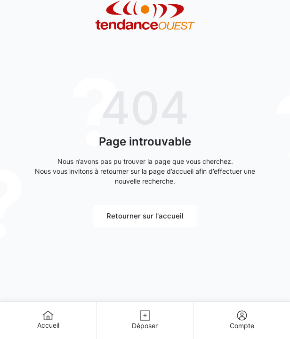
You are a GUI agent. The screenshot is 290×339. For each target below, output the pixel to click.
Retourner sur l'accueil (145, 215)
